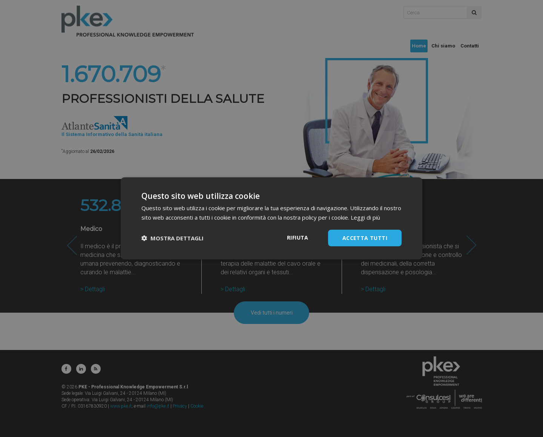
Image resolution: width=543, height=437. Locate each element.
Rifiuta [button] (297, 237)
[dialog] (271, 218)
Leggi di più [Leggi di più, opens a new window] (365, 217)
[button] (172, 238)
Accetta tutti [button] (364, 237)
